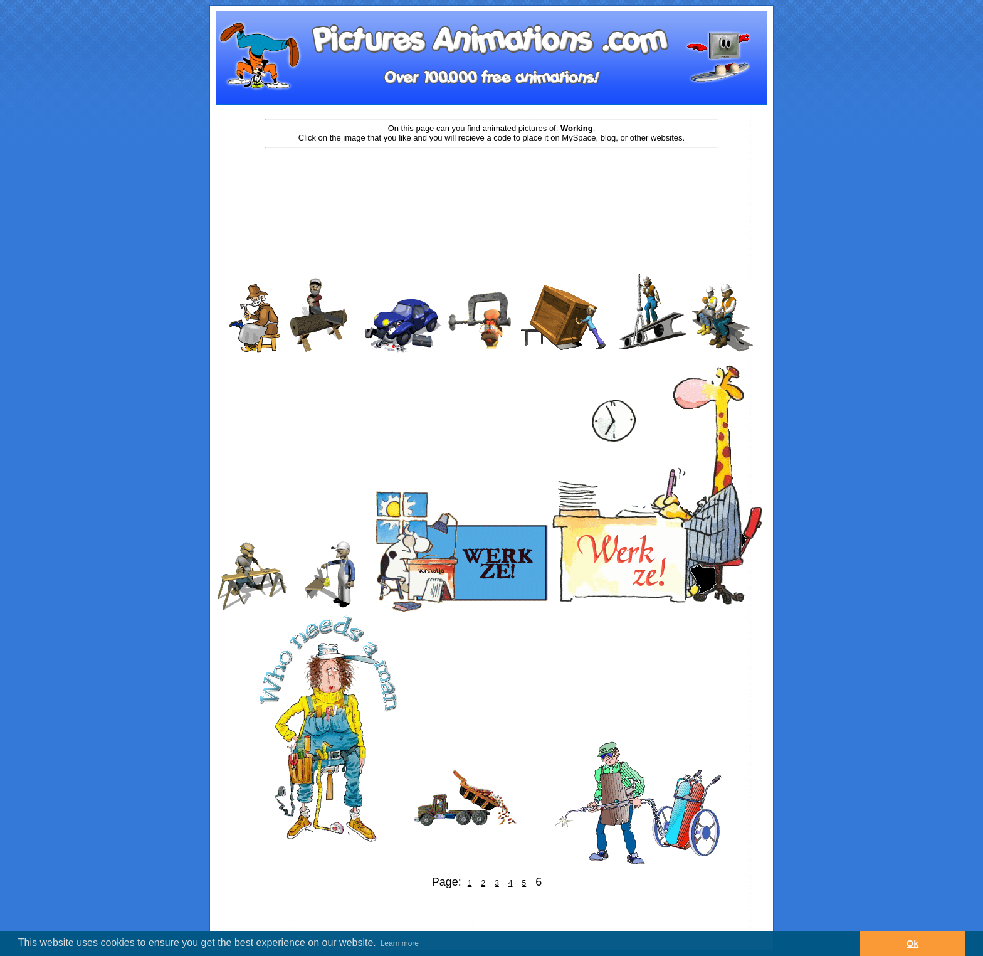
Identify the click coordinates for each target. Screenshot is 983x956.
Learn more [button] (400, 943)
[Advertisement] (491, 189)
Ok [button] (912, 943)
